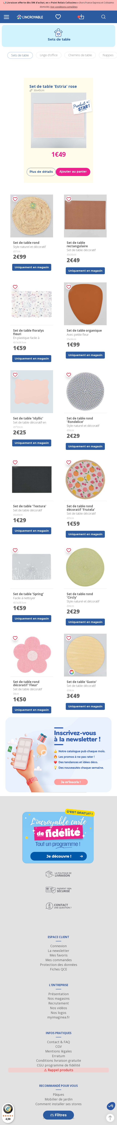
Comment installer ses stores (58, 1104)
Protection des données (58, 964)
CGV (58, 1046)
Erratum (58, 1056)
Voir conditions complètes (63, 6)
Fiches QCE (58, 969)
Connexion (58, 946)
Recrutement (58, 1003)
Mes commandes (58, 960)
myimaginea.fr (58, 1017)
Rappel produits (58, 1070)
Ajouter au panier (73, 171)
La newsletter (58, 950)
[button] (111, 1106)
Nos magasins (59, 998)
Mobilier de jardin (58, 1099)
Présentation (58, 994)
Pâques (58, 1094)
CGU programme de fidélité (58, 1065)
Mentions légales (58, 1051)
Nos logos (58, 1012)
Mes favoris (59, 955)
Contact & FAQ (58, 1042)
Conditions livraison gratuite (58, 1060)
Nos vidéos (58, 1008)
